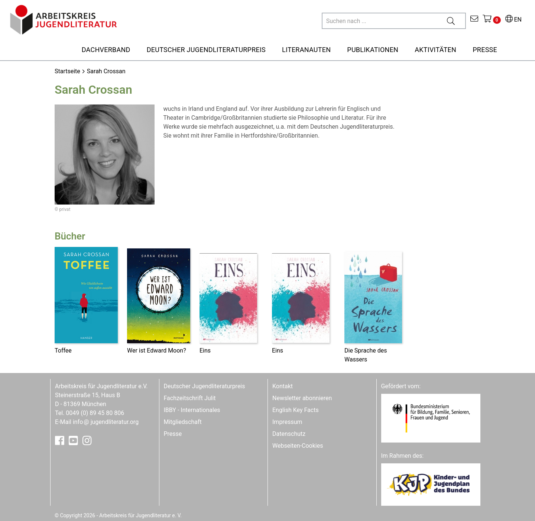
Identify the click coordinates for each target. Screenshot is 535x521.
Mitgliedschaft (183, 421)
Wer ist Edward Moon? (156, 350)
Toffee (63, 350)
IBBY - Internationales (192, 410)
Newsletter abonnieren (302, 398)
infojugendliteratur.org (106, 421)
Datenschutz (288, 433)
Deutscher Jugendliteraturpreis (204, 386)
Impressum (287, 421)
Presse (173, 433)
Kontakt (282, 386)
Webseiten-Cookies (297, 445)
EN (513, 19)
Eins (205, 350)
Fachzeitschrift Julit (190, 398)
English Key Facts (295, 410)
